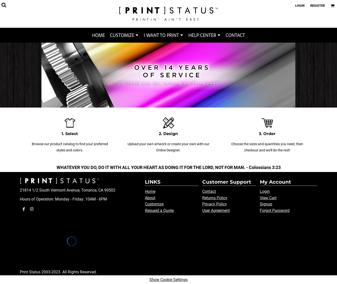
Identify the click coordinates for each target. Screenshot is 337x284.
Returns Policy (214, 198)
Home (150, 191)
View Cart (268, 198)
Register (317, 5)
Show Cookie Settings (168, 279)
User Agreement (216, 210)
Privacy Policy (214, 204)
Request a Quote (159, 210)
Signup (266, 204)
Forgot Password (275, 210)
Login (299, 5)
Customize (154, 204)
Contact (209, 191)
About (150, 198)
